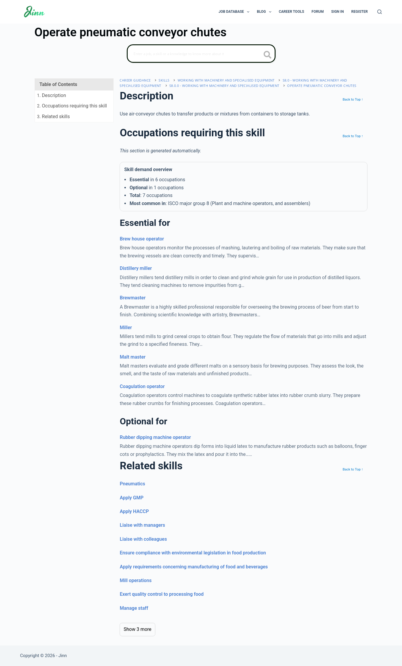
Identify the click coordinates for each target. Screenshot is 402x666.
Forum (318, 12)
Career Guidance (135, 80)
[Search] (379, 12)
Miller (126, 327)
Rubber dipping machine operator (155, 437)
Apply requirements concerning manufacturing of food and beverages (194, 567)
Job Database (235, 11)
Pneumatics (132, 484)
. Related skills (53, 116)
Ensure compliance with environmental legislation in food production (193, 553)
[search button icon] (268, 55)
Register (359, 12)
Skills (164, 80)
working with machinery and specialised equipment (226, 80)
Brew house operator (142, 239)
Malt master (133, 357)
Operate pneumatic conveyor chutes (321, 85)
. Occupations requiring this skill (72, 106)
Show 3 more (137, 629)
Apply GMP (131, 498)
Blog (265, 11)
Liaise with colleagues (143, 539)
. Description (51, 95)
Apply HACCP (134, 511)
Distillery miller (136, 268)
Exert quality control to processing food (162, 594)
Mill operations (135, 580)
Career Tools (291, 12)
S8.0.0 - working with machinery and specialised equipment (224, 85)
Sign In (337, 12)
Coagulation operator (142, 386)
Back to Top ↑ (352, 99)
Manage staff (134, 608)
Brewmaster (133, 298)
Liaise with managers (142, 525)
